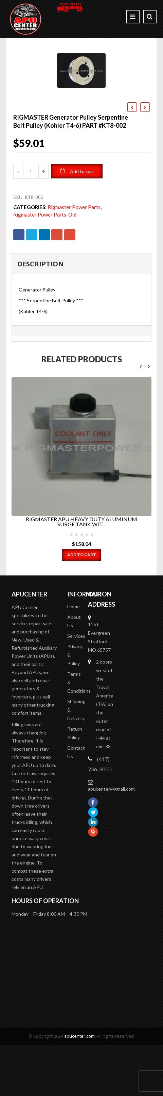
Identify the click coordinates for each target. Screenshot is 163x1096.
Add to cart (82, 163)
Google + (56, 226)
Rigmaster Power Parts (74, 199)
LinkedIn (44, 226)
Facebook (18, 226)
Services (76, 600)
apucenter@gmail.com (111, 753)
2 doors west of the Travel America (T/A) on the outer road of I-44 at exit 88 (104, 668)
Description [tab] (40, 256)
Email (69, 226)
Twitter (31, 226)
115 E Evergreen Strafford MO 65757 (99, 601)
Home (73, 571)
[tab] (81, 323)
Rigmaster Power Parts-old (44, 206)
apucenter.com (79, 1000)
